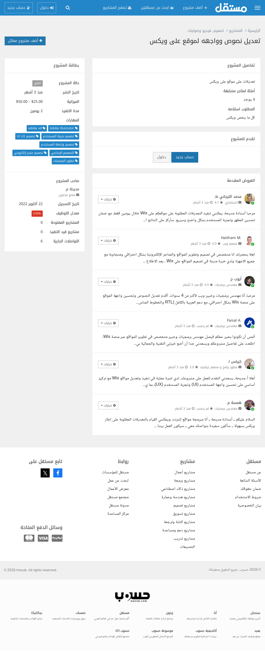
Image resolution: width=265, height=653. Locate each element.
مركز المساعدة (118, 513)
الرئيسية (254, 30)
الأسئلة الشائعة (250, 480)
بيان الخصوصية (249, 505)
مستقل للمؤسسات (115, 472)
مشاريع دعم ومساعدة (178, 530)
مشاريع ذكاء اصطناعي (178, 488)
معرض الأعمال (118, 488)
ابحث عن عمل (118, 480)
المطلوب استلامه (241, 109)
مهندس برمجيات (226, 285)
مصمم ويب (230, 243)
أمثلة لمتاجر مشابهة (239, 91)
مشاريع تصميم (184, 505)
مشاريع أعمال (184, 472)
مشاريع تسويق (184, 513)
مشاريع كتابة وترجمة (179, 522)
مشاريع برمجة (184, 480)
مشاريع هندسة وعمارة (178, 497)
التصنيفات (187, 546)
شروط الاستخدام (248, 497)
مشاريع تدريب (184, 538)
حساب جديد (185, 157)
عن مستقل (253, 472)
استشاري (231, 202)
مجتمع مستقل (118, 497)
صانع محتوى (66, 195)
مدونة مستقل (119, 505)
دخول (161, 157)
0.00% (37, 213)
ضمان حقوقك (250, 488)
